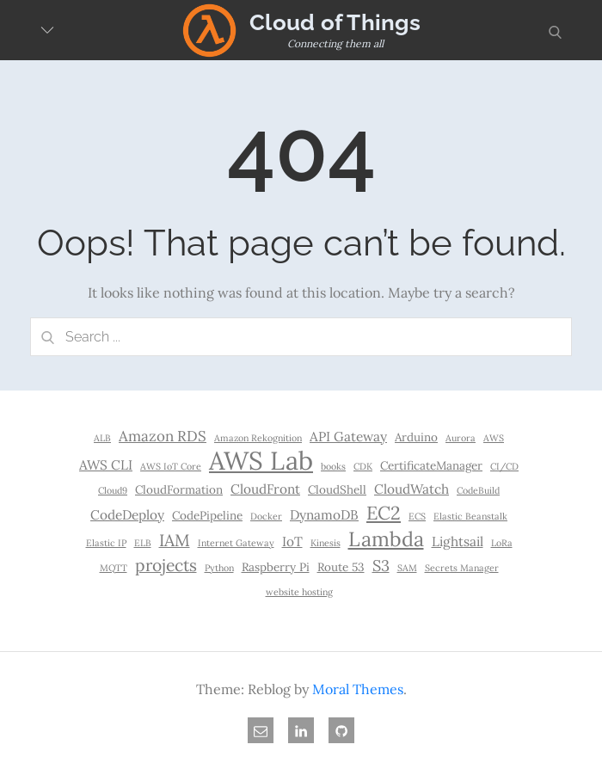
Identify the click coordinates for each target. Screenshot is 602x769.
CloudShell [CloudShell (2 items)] (337, 489)
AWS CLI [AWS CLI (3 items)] (105, 465)
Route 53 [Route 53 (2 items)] (341, 567)
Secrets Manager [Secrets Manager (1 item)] (462, 568)
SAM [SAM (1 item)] (407, 568)
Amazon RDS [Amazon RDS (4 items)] (162, 436)
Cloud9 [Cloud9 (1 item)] (112, 490)
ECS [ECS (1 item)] (417, 516)
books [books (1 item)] (333, 466)
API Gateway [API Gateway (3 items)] (348, 436)
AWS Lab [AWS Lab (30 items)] (261, 460)
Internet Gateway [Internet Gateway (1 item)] (236, 543)
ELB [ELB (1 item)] (142, 543)
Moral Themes (357, 689)
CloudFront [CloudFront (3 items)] (265, 489)
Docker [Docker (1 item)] (266, 516)
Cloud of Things (335, 22)
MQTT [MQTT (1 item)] (113, 568)
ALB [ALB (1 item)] (102, 438)
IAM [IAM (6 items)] (174, 540)
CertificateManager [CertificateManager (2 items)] (431, 465)
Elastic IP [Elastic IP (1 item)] (106, 543)
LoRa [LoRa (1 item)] (502, 543)
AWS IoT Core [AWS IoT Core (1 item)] (170, 466)
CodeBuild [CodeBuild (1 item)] (478, 490)
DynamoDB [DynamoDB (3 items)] (324, 515)
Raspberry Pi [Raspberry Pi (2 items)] (276, 567)
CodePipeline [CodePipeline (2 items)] (207, 515)
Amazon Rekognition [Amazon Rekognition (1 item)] (258, 438)
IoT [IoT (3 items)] (292, 541)
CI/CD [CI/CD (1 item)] (504, 466)
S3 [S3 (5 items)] (381, 565)
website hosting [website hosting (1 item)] (299, 592)
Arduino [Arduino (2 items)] (416, 437)
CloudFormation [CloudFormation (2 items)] (179, 489)
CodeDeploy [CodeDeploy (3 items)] (127, 515)
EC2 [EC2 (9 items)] (383, 512)
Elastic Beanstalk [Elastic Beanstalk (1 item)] (470, 516)
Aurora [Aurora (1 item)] (460, 438)
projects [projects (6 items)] (166, 565)
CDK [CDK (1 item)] (362, 466)
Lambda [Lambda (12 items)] (386, 538)
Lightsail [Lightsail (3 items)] (457, 541)
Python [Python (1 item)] (219, 568)
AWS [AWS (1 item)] (493, 438)
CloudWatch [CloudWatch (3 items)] (411, 489)
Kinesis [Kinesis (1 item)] (325, 543)
